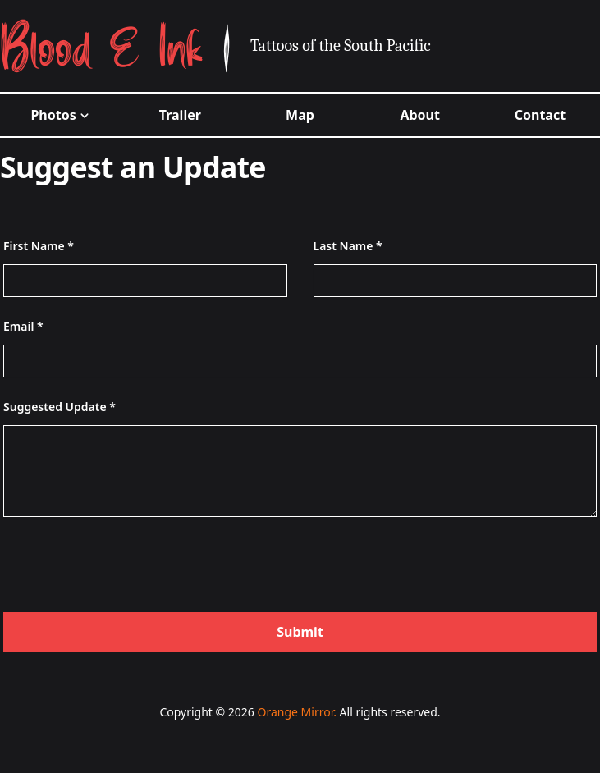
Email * (23, 326)
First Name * (38, 246)
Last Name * (348, 246)
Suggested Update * (59, 406)
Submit (300, 632)
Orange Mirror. (296, 712)
